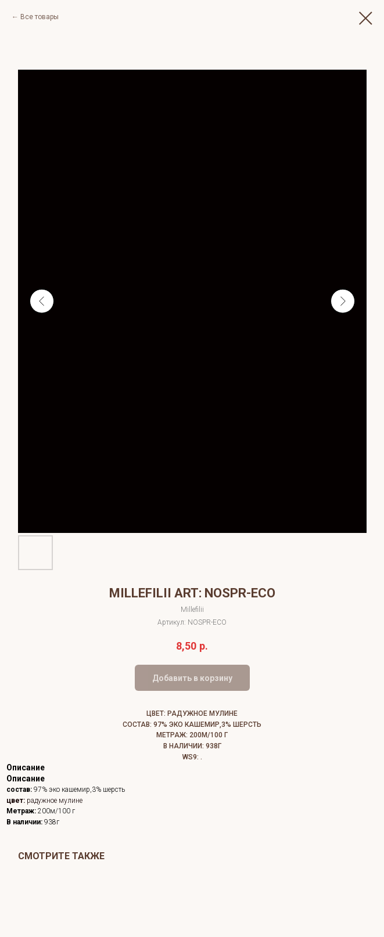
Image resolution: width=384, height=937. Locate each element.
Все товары (39, 17)
